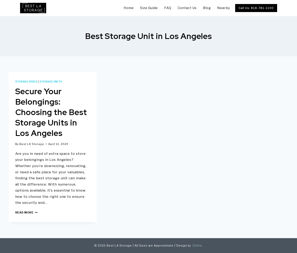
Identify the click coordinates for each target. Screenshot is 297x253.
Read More (26, 212)
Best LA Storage (31, 144)
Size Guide (149, 8)
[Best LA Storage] (33, 8)
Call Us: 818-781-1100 (256, 8)
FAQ (167, 8)
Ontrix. (197, 245)
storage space (26, 81)
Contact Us (187, 8)
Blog (207, 8)
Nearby (223, 8)
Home (129, 8)
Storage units (51, 81)
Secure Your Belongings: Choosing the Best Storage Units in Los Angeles (51, 112)
